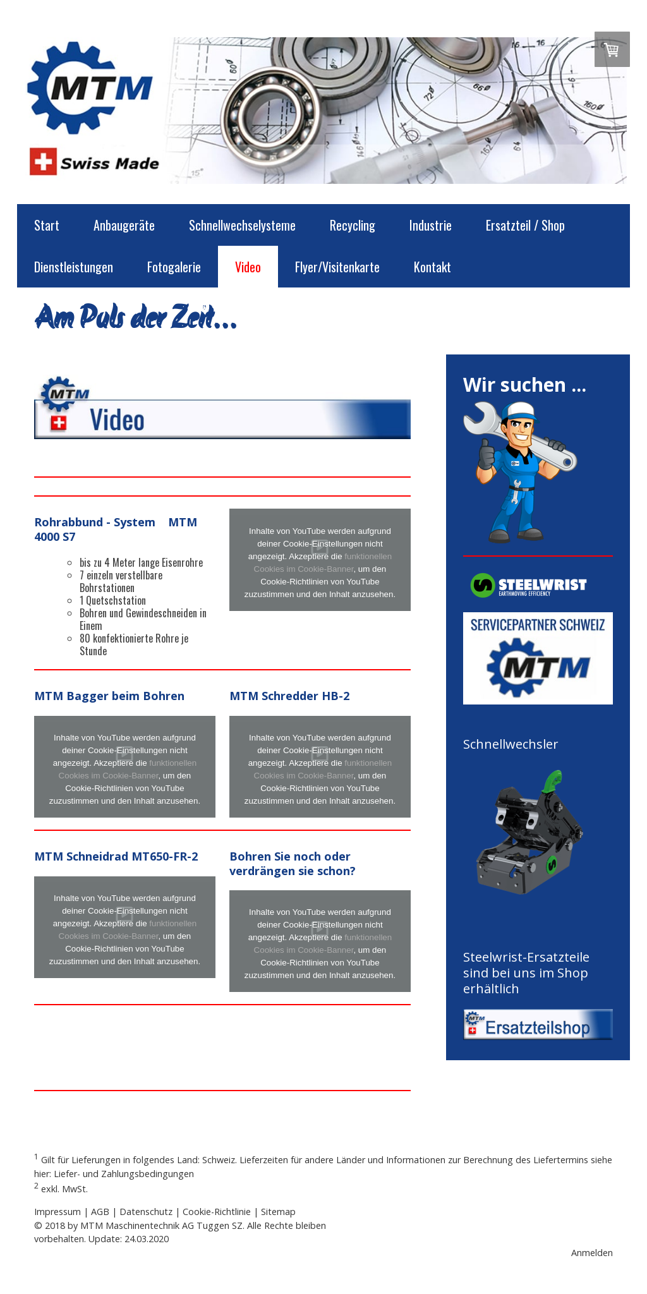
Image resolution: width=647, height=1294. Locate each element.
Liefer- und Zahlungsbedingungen (124, 1174)
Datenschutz (145, 1212)
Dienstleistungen (73, 266)
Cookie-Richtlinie (217, 1212)
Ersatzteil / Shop (525, 224)
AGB (100, 1212)
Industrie (430, 224)
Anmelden (592, 1253)
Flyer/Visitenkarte (337, 266)
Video (248, 266)
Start (46, 224)
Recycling (352, 224)
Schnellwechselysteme (242, 224)
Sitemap (278, 1212)
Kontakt (432, 266)
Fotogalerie (174, 266)
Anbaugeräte (124, 224)
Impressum (57, 1212)
